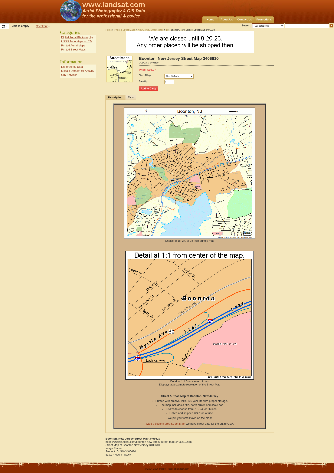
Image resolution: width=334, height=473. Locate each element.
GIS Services (69, 74)
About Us (226, 19)
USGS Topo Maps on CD (76, 41)
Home (210, 19)
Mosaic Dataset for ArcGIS (77, 70)
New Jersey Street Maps (150, 30)
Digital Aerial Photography (77, 37)
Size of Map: (145, 75)
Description (115, 97)
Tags (131, 97)
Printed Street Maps (124, 30)
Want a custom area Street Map (164, 423)
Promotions (264, 19)
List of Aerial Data (72, 66)
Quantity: (143, 81)
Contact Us (244, 19)
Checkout (42, 26)
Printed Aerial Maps (73, 45)
